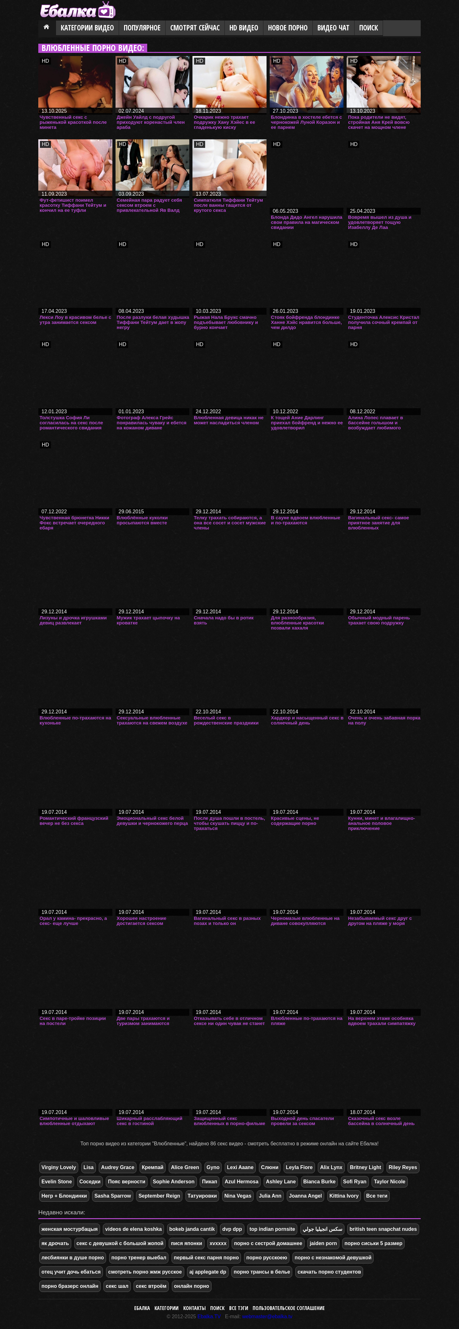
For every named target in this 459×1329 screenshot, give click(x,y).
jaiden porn (323, 1243)
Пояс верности (126, 1181)
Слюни (270, 1167)
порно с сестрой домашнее (268, 1243)
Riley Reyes (403, 1167)
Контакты (194, 1308)
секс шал (117, 1286)
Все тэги (238, 1308)
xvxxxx (218, 1243)
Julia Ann (270, 1196)
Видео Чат (333, 28)
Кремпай (152, 1167)
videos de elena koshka (133, 1229)
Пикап (209, 1181)
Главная (47, 28)
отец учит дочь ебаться (71, 1272)
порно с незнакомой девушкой (333, 1257)
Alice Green (185, 1167)
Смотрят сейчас (195, 28)
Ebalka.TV (209, 1316)
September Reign (159, 1196)
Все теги (376, 1196)
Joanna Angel (305, 1196)
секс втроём (151, 1286)
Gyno (213, 1167)
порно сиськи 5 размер (373, 1243)
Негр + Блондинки (64, 1196)
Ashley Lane (281, 1181)
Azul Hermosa (242, 1181)
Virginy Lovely (58, 1167)
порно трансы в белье (262, 1272)
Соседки (90, 1181)
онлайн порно (191, 1286)
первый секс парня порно (206, 1257)
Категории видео (87, 28)
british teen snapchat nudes (383, 1229)
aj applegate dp (207, 1272)
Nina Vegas (237, 1196)
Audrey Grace (117, 1167)
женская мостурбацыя (69, 1229)
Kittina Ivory (344, 1196)
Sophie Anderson (174, 1181)
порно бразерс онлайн (69, 1286)
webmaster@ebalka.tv (267, 1316)
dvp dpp (232, 1229)
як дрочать (55, 1243)
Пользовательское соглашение (289, 1308)
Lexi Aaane (240, 1167)
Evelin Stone (56, 1181)
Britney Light (365, 1167)
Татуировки (202, 1196)
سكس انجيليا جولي (322, 1229)
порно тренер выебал (139, 1257)
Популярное (142, 28)
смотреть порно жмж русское (145, 1272)
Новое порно (288, 28)
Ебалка (142, 1308)
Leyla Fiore (299, 1167)
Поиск (368, 28)
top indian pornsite (272, 1229)
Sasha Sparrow (112, 1196)
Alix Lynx (331, 1167)
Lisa (89, 1167)
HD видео (244, 28)
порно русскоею (266, 1257)
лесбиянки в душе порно (72, 1257)
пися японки (186, 1243)
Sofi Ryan (355, 1181)
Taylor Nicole (389, 1181)
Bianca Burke (319, 1181)
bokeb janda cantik (192, 1229)
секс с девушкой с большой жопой (120, 1243)
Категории (166, 1308)
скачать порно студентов (329, 1272)
